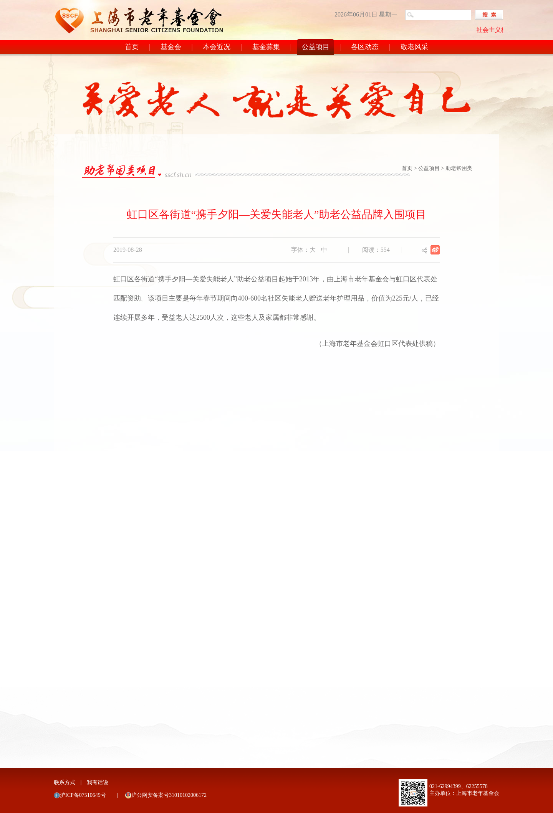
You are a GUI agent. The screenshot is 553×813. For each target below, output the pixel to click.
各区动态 (365, 47)
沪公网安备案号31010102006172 (169, 795)
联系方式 (64, 782)
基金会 (171, 47)
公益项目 (315, 47)
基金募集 (266, 47)
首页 (132, 47)
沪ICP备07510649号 (83, 795)
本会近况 (216, 47)
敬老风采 (414, 47)
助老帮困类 (458, 168)
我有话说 (97, 782)
